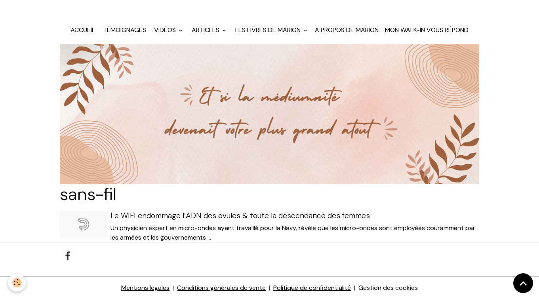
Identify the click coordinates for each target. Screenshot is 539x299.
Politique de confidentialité (312, 288)
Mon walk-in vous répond (427, 30)
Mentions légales (145, 288)
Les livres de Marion (268, 30)
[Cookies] (17, 282)
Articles (205, 30)
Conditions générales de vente (221, 288)
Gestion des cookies (388, 288)
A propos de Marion (347, 30)
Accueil (82, 30)
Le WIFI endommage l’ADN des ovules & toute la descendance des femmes (240, 216)
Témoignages (123, 30)
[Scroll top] (523, 283)
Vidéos (164, 30)
